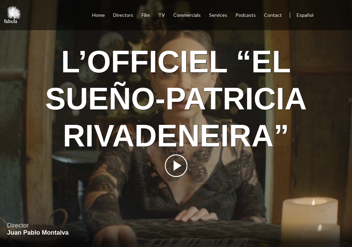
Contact (273, 15)
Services (218, 15)
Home (98, 15)
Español (305, 15)
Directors (123, 15)
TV (161, 15)
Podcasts (245, 15)
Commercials (187, 15)
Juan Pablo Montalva (37, 232)
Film (146, 15)
